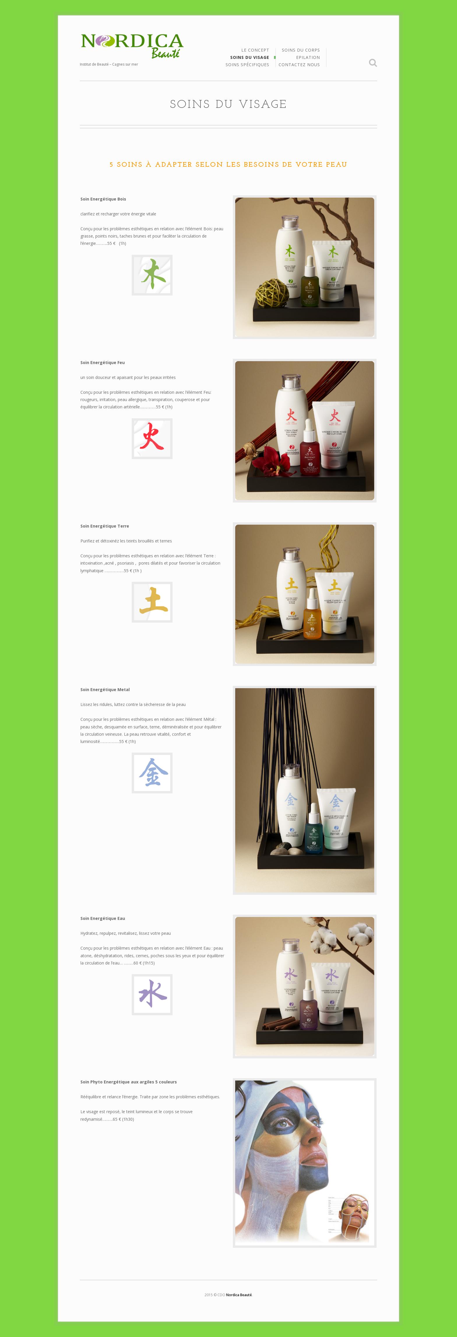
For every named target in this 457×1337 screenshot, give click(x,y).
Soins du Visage (249, 57)
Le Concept (255, 50)
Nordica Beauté (239, 1294)
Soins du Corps (301, 50)
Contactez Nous (299, 65)
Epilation (308, 57)
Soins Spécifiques (247, 65)
